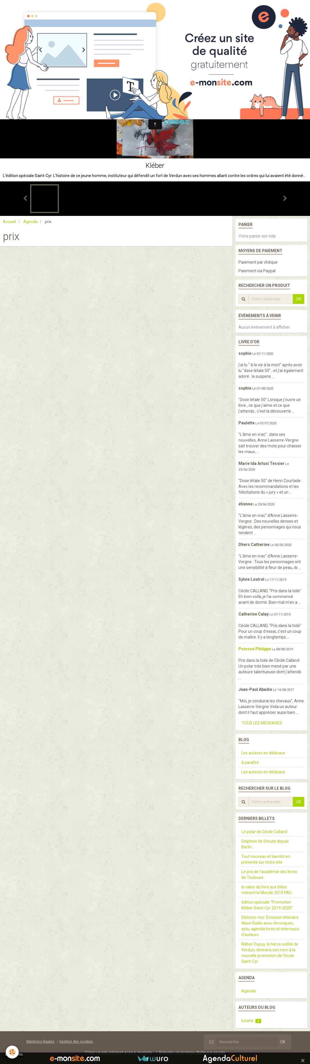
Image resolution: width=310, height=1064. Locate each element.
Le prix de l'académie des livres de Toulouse (269, 874)
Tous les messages (262, 723)
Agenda (30, 221)
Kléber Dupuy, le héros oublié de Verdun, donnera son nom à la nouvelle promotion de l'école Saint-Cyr (269, 953)
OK (298, 299)
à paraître (250, 762)
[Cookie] (12, 1052)
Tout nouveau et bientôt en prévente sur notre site (265, 859)
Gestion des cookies (76, 1041)
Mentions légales (40, 1041)
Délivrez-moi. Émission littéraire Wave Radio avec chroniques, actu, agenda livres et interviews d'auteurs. (270, 926)
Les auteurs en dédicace (263, 753)
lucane (251, 1020)
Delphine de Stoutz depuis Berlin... (265, 844)
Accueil (9, 221)
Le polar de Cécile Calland (264, 831)
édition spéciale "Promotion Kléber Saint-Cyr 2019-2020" (267, 905)
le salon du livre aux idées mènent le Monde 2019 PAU (266, 890)
